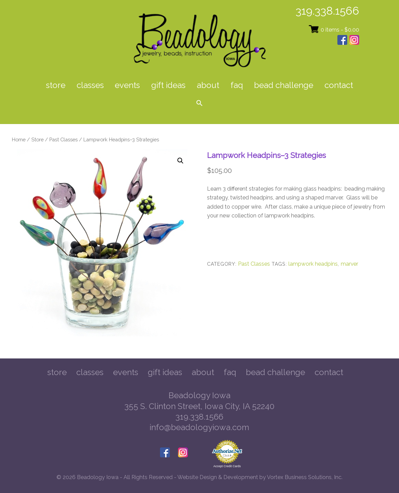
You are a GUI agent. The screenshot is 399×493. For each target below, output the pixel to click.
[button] (199, 104)
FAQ (236, 85)
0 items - (340, 30)
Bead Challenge (283, 85)
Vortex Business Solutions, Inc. (304, 477)
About (208, 85)
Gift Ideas (168, 85)
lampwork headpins (313, 264)
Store (55, 85)
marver (349, 264)
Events (127, 85)
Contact (338, 85)
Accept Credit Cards (227, 466)
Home (19, 139)
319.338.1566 (327, 10)
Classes (90, 85)
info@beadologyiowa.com (199, 427)
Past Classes (63, 139)
